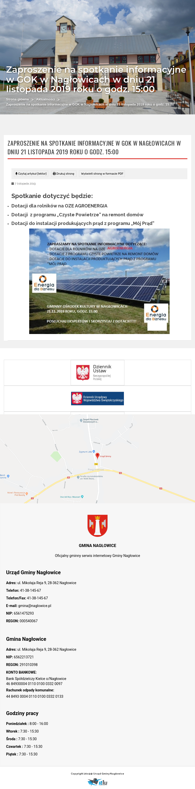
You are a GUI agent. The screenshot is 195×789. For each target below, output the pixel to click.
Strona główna (17, 99)
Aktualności (45, 99)
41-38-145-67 (30, 590)
